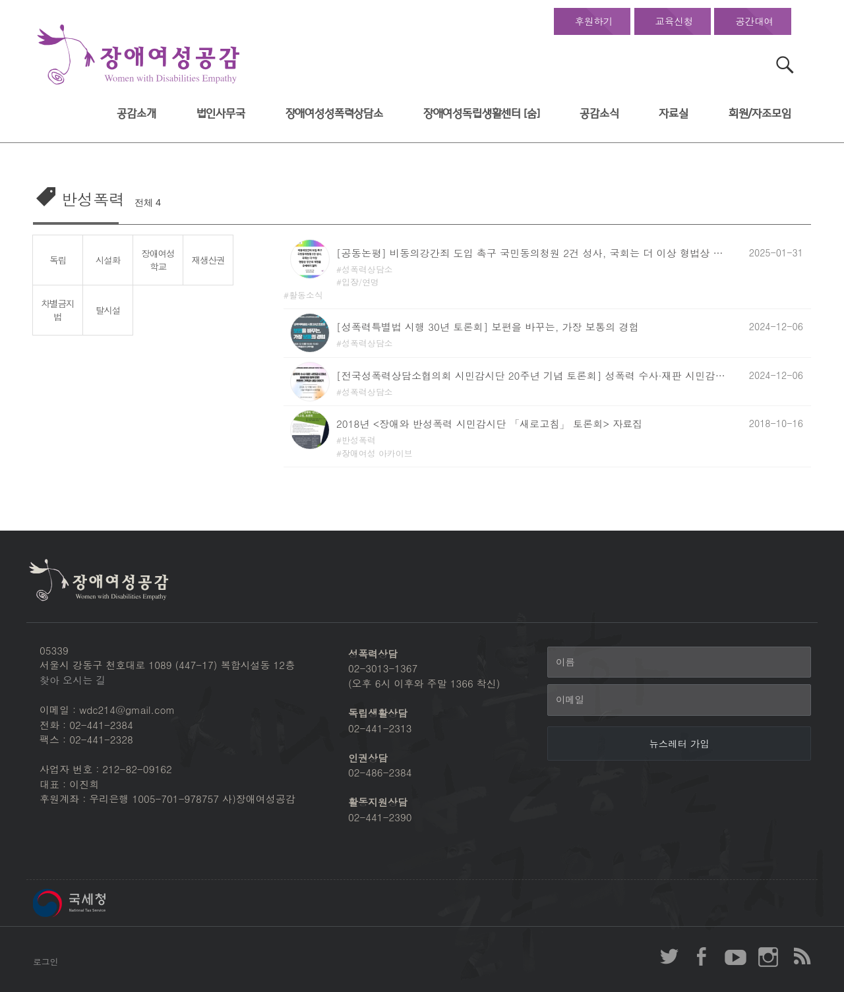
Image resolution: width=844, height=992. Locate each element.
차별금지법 (58, 310)
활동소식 (306, 295)
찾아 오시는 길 (73, 680)
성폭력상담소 (367, 269)
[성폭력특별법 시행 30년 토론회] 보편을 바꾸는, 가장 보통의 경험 (487, 327)
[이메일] (679, 700)
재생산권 (208, 259)
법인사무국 (220, 113)
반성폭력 (359, 440)
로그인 (45, 961)
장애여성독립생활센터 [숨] (481, 113)
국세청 (99, 903)
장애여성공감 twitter (669, 956)
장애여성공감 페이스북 (702, 956)
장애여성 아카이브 (377, 453)
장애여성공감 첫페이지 (138, 55)
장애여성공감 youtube (735, 956)
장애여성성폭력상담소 (334, 113)
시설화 (108, 259)
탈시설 (108, 309)
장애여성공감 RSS (801, 956)
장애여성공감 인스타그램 (768, 956)
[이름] (679, 662)
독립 (57, 259)
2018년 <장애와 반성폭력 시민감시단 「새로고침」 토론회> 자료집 (489, 423)
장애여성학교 (158, 260)
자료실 (673, 113)
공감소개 (136, 113)
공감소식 (599, 113)
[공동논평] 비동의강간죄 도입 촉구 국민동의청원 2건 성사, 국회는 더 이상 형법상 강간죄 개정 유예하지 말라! (534, 253)
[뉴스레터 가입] (679, 743)
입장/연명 (360, 282)
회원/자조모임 (760, 113)
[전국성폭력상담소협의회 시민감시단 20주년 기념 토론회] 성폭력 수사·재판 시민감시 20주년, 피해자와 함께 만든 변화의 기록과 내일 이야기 (534, 375)
